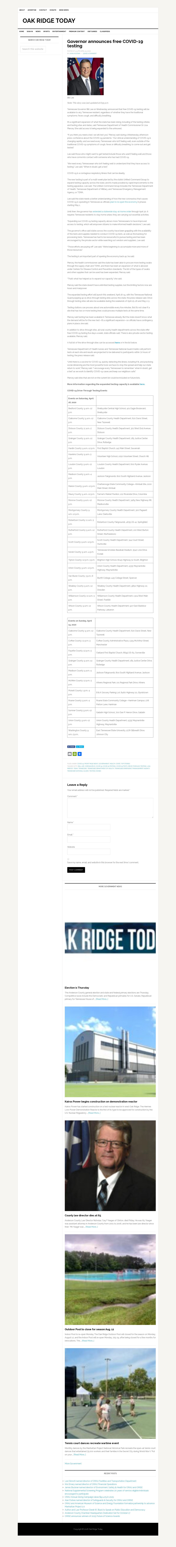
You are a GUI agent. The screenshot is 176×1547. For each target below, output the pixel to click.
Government (104, 767)
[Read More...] (102, 1003)
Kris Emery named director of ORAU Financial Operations (91, 1488)
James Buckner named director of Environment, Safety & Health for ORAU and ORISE (104, 1491)
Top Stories (125, 767)
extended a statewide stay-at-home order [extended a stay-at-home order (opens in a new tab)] (112, 215)
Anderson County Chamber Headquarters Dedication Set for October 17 (97, 1517)
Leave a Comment (90, 57)
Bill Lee (81, 770)
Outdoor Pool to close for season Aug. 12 (89, 1333)
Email (70, 838)
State (118, 767)
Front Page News (91, 767)
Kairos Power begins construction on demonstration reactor (101, 1105)
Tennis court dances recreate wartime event (92, 1447)
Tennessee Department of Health (101, 772)
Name (70, 826)
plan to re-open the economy (123, 206)
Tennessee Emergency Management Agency (132, 772)
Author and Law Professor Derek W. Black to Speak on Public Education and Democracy (105, 1514)
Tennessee (82, 772)
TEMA (76, 772)
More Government (73, 1467)
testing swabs (95, 775)
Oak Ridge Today (49, 22)
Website (71, 851)
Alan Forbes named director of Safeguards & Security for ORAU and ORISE (99, 1504)
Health (112, 767)
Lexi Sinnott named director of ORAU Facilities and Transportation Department (100, 1485)
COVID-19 (80, 767)
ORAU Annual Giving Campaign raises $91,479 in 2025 (89, 1501)
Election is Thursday (77, 991)
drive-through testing (137, 770)
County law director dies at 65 (83, 1219)
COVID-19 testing (109, 770)
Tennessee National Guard (78, 775)
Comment (72, 800)
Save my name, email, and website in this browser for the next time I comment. (103, 866)
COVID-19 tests (121, 770)
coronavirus (90, 770)
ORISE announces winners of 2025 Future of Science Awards (92, 1520)
